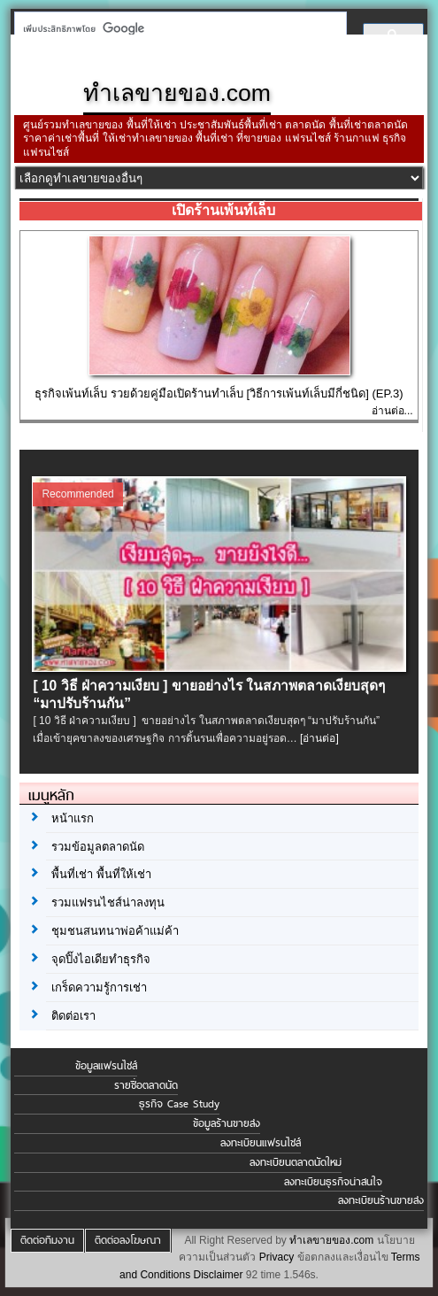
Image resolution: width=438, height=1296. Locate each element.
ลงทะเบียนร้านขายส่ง (381, 1200)
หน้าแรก (72, 818)
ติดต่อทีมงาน (47, 1240)
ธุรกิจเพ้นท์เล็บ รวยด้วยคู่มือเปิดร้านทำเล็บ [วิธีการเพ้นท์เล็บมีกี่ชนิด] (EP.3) (219, 393)
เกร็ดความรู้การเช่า (99, 987)
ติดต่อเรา (73, 1015)
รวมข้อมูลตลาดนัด (97, 846)
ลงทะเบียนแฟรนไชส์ (260, 1143)
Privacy (276, 1257)
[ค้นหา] (175, 28)
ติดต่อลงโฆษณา (128, 1240)
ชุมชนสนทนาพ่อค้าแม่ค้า (115, 930)
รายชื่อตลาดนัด (146, 1085)
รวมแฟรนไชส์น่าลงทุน (108, 902)
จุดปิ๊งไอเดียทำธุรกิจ (100, 959)
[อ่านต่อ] (319, 738)
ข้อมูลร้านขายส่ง (226, 1123)
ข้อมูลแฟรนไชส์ (106, 1066)
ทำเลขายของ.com (331, 1240)
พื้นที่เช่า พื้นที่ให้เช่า (101, 874)
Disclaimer (218, 1275)
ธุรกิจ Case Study (179, 1104)
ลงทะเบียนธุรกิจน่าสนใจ (333, 1182)
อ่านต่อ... (392, 411)
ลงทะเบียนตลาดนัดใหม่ (296, 1162)
